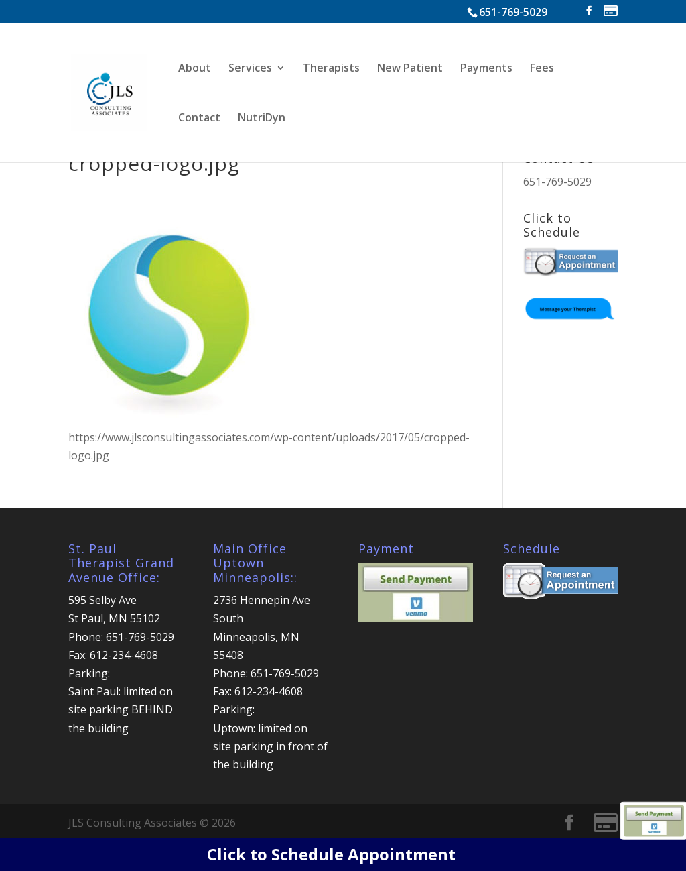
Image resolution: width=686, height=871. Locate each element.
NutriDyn (261, 119)
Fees (542, 69)
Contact (199, 119)
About (194, 69)
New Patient (410, 69)
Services (250, 69)
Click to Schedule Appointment (331, 854)
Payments (486, 69)
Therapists (331, 69)
